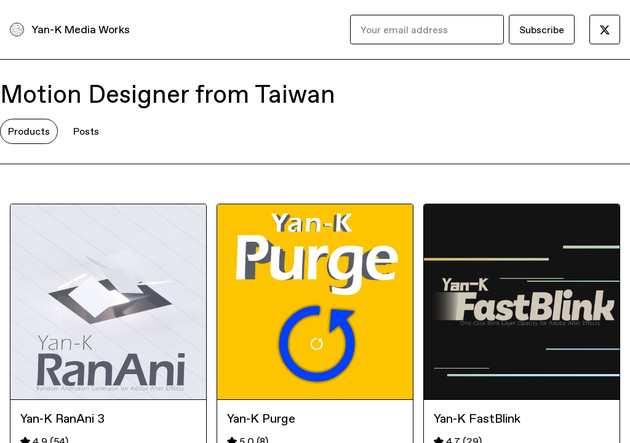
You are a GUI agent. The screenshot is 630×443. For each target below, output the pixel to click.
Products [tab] (29, 131)
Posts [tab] (86, 131)
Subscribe (541, 29)
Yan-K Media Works (80, 29)
